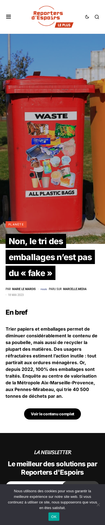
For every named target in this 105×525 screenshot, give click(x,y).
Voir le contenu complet (52, 413)
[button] (8, 16)
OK (54, 517)
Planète (16, 224)
